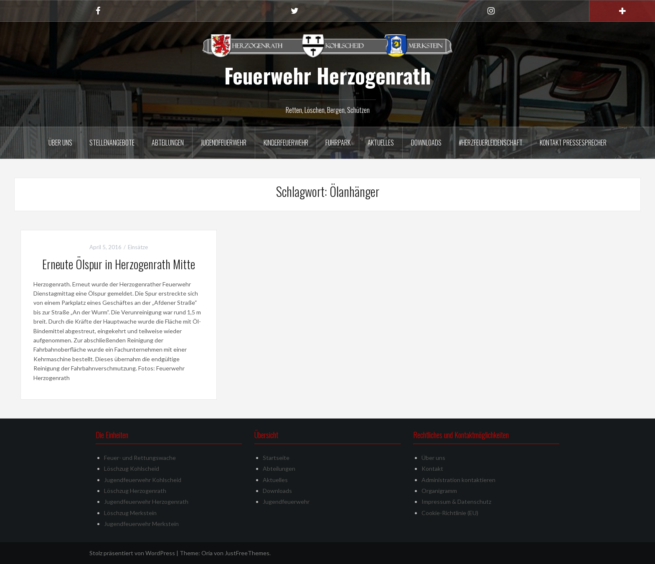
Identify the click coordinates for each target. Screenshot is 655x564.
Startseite (276, 457)
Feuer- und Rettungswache (140, 457)
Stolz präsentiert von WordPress (132, 552)
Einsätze (138, 247)
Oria (207, 552)
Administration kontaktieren (458, 479)
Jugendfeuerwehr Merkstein (141, 523)
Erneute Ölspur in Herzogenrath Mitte (118, 264)
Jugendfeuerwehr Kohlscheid (142, 479)
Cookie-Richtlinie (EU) (449, 512)
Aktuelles (381, 143)
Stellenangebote (112, 143)
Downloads (426, 143)
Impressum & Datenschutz (456, 501)
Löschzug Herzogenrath (135, 490)
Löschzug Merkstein (130, 512)
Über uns (60, 143)
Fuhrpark (337, 143)
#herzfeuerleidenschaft (491, 143)
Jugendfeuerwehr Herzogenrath (146, 501)
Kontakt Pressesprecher (573, 143)
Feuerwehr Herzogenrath (327, 75)
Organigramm (439, 490)
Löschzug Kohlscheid (131, 468)
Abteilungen (168, 143)
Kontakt (432, 468)
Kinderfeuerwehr (286, 143)
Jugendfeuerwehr (223, 143)
